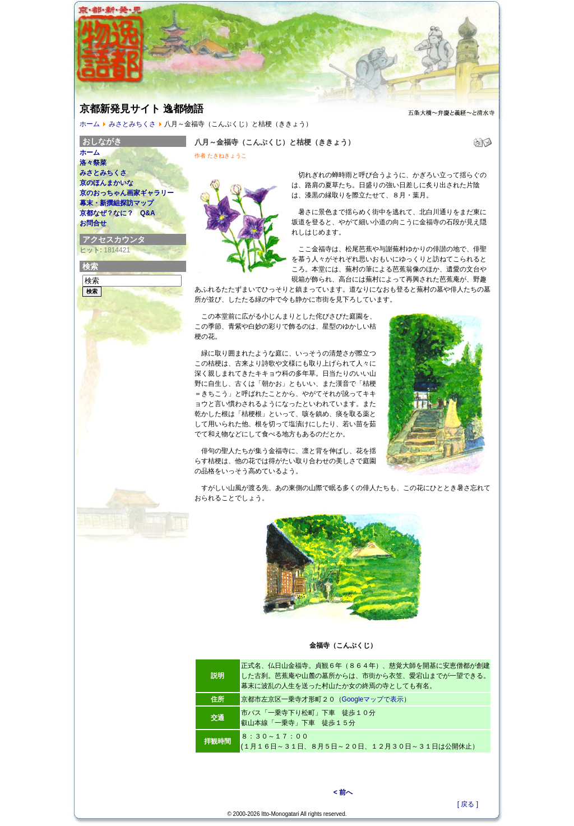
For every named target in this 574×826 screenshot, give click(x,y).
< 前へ (343, 792)
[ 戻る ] (467, 804)
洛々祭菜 (93, 163)
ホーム (90, 124)
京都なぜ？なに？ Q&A (117, 213)
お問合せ (93, 223)
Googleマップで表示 (373, 699)
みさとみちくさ (132, 124)
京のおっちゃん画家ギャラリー (127, 193)
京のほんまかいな (106, 183)
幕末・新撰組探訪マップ (117, 203)
